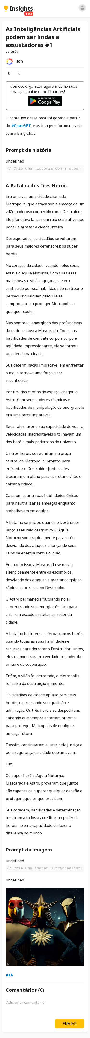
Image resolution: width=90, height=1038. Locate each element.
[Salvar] (26, 73)
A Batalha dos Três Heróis (37, 185)
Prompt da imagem (29, 849)
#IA (9, 975)
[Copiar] (82, 168)
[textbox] (45, 1005)
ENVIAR (70, 1023)
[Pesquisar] (75, 8)
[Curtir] (6, 73)
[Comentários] (16, 73)
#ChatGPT (21, 125)
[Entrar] (82, 8)
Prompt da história (28, 150)
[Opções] (30, 73)
